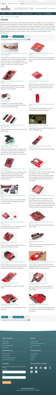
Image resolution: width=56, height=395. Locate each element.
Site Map (32, 359)
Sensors (18, 13)
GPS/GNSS (10, 13)
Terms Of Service (34, 353)
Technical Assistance (34, 345)
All (28, 36)
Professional (22, 1)
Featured (4, 13)
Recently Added (18, 36)
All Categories (48, 13)
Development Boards (27, 13)
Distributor (34, 1)
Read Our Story (5, 341)
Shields (4, 36)
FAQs (31, 347)
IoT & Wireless (38, 13)
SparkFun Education (7, 345)
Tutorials (7, 16)
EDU (28, 1)
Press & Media (5, 343)
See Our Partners (6, 353)
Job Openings (5, 347)
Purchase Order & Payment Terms (37, 343)
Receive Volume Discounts (8, 359)
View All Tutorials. (22, 39)
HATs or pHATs (51, 29)
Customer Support (51, 1)
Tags (12, 16)
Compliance (33, 357)
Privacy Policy (33, 355)
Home (2, 16)
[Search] (32, 8)
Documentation (13, 3)
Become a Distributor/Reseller (9, 357)
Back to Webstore (41, 8)
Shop (3, 3)
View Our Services (6, 355)
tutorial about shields (40, 31)
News (22, 3)
